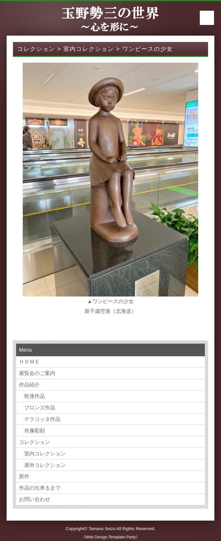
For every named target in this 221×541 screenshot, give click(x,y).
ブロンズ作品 (37, 406)
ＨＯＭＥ (29, 362)
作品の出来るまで (39, 485)
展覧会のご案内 (37, 373)
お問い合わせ (34, 497)
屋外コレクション (42, 463)
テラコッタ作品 (39, 418)
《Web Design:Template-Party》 (110, 534)
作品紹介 (29, 384)
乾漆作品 (32, 395)
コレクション (34, 440)
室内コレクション (42, 452)
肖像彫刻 (32, 429)
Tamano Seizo (101, 525)
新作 (24, 474)
